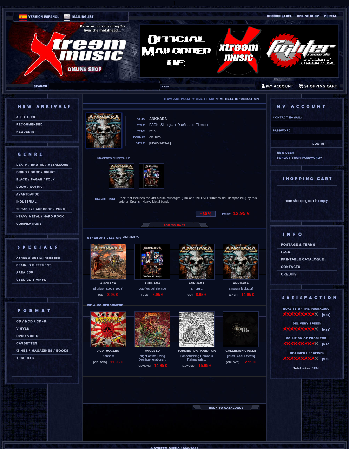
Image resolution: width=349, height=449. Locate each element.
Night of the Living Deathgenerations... (152, 357)
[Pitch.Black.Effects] (241, 356)
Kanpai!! (108, 356)
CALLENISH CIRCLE (240, 350)
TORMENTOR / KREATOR (197, 350)
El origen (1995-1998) (108, 288)
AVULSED (152, 350)
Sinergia (196, 288)
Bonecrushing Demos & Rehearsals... (196, 357)
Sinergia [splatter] (241, 288)
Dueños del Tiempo (152, 288)
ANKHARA (108, 283)
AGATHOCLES (108, 350)
